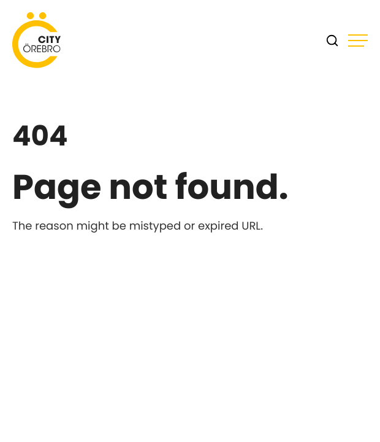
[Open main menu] (358, 40)
